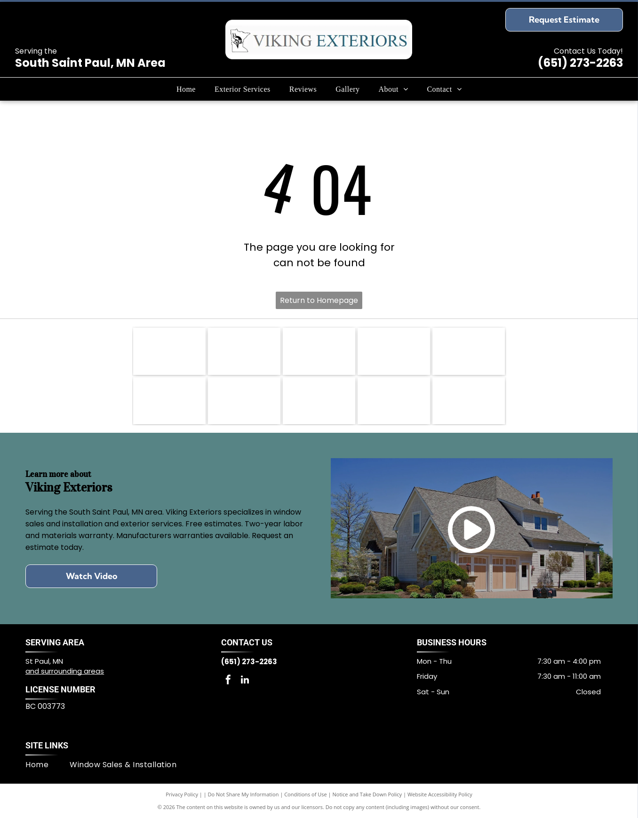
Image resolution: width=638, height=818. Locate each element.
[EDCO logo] (394, 400)
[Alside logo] (319, 400)
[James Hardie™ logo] (244, 400)
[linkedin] (245, 681)
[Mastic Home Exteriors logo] (394, 351)
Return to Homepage (319, 300)
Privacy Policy (182, 794)
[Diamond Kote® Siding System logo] (169, 400)
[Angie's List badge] (169, 351)
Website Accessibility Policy (439, 794)
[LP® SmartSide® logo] (468, 351)
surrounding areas (72, 671)
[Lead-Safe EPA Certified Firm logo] (244, 351)
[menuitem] (186, 89)
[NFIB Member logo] (319, 351)
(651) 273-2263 (580, 63)
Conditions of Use (305, 794)
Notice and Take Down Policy (367, 794)
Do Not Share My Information (243, 794)
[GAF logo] (468, 400)
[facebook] (228, 681)
